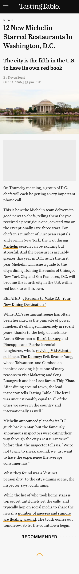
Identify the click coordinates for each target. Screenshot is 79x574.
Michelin (10, 246)
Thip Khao (65, 380)
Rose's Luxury (49, 338)
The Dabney (30, 356)
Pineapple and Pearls (21, 344)
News (8, 19)
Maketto (37, 374)
